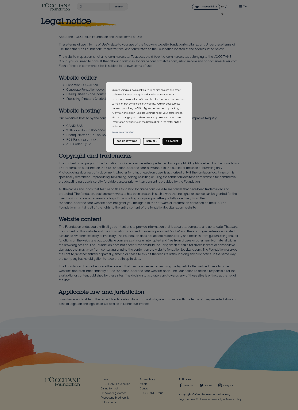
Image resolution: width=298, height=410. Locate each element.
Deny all (151, 141)
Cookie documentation (123, 132)
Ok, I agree (172, 141)
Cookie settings (127, 141)
